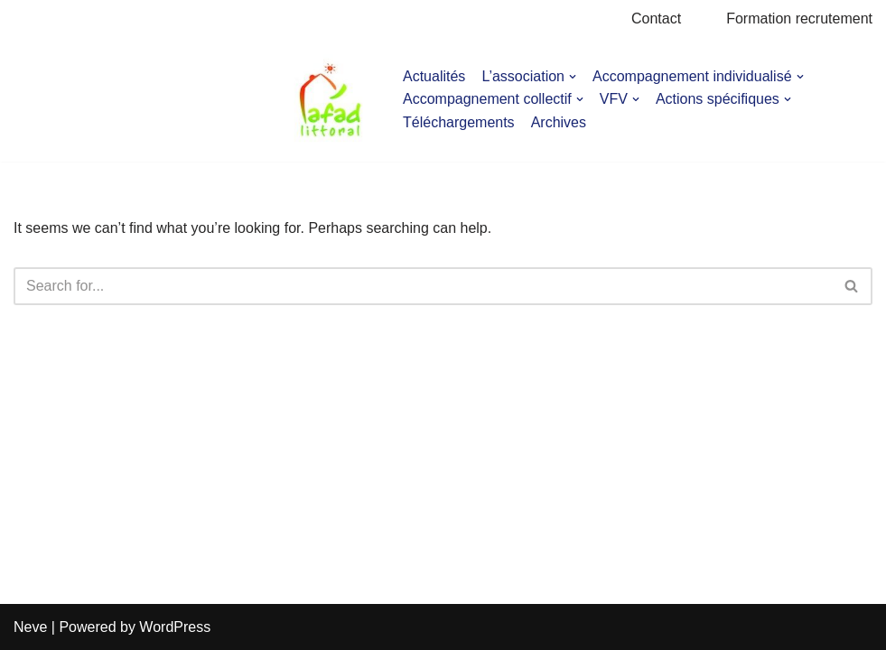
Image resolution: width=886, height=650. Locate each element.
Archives (558, 122)
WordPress (174, 627)
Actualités (434, 76)
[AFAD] (330, 99)
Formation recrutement (799, 18)
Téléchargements (459, 122)
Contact (656, 18)
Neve (30, 627)
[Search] (423, 286)
